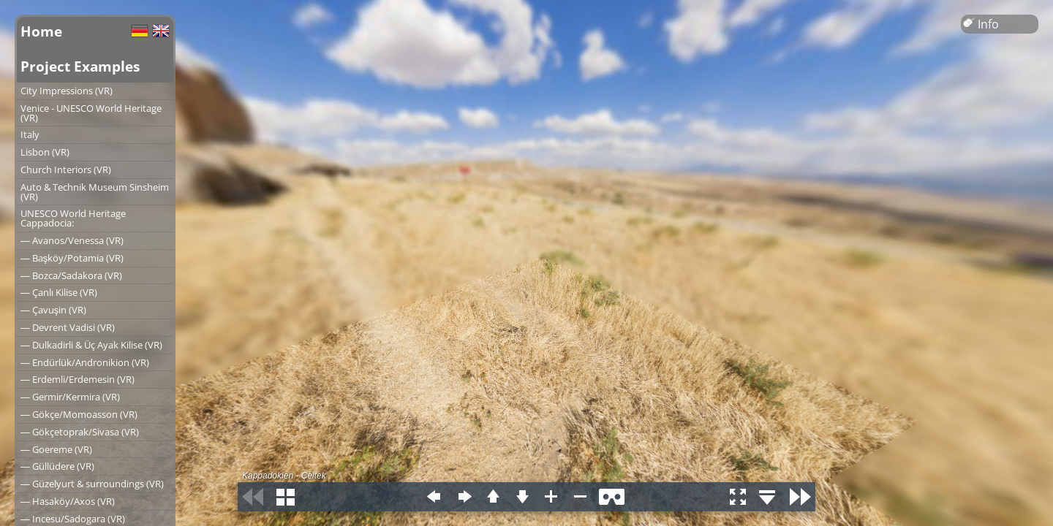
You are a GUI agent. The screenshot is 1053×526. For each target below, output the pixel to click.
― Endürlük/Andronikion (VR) (84, 362)
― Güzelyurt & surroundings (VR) (92, 483)
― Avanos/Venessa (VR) (72, 240)
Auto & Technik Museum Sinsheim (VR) (94, 191)
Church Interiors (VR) (65, 169)
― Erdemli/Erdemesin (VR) (77, 379)
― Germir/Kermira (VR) (70, 396)
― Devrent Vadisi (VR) (67, 327)
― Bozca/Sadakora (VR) (71, 275)
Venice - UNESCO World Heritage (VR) (91, 113)
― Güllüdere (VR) (57, 466)
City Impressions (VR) (66, 90)
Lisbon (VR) (44, 152)
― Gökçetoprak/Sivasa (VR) (79, 431)
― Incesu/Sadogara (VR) (72, 518)
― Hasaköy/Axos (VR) (67, 501)
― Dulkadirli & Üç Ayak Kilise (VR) (91, 344)
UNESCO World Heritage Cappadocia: (73, 218)
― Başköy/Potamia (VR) (72, 257)
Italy (29, 134)
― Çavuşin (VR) (53, 309)
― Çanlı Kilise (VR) (58, 292)
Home (41, 31)
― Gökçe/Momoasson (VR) (78, 414)
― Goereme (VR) (56, 449)
